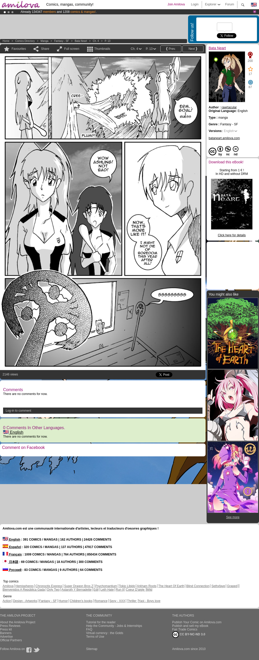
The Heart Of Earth (171, 586)
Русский (12, 570)
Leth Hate (107, 589)
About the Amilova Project (17, 622)
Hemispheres (24, 586)
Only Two (53, 589)
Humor (63, 601)
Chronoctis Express (48, 586)
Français (12, 554)
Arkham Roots (146, 586)
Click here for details (232, 235)
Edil (96, 589)
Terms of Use (95, 636)
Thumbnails (102, 49)
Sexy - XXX (117, 601)
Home (6, 41)
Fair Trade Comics (184, 629)
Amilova (8, 586)
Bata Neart (81, 41)
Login (194, 4)
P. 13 (107, 41)
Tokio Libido (127, 586)
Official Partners (11, 640)
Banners (6, 633)
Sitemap (91, 649)
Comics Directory (25, 41)
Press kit (6, 629)
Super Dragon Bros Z (78, 586)
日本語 (10, 562)
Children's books (81, 601)
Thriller (132, 601)
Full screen (71, 49)
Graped (232, 586)
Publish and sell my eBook (190, 626)
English (13, 432)
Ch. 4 (96, 41)
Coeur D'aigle (135, 589)
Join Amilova (176, 4)
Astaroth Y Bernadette (76, 589)
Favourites (19, 49)
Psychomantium (106, 586)
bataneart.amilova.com (224, 138)
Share (45, 49)
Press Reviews (10, 626)
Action (7, 601)
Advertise (6, 636)
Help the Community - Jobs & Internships (114, 626)
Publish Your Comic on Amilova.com (196, 622)
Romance (100, 601)
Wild (149, 589)
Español (12, 547)
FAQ (89, 629)
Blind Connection (198, 586)
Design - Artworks (25, 601)
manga (45, 41)
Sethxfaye (218, 586)
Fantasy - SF (61, 41)
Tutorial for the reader (101, 622)
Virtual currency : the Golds (104, 633)
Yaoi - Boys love (149, 601)
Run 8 (120, 589)
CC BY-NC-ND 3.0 (188, 634)
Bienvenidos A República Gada (24, 589)
